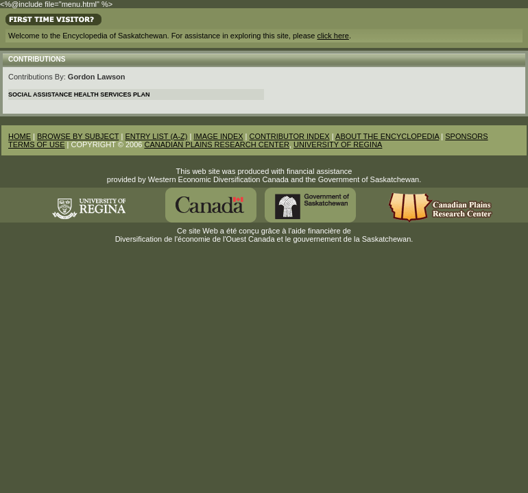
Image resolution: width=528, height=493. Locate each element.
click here (332, 35)
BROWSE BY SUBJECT (78, 136)
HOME (19, 136)
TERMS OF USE (36, 144)
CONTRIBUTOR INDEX (290, 136)
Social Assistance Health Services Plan (79, 94)
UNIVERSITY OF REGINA (337, 144)
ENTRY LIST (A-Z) (156, 136)
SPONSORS (466, 136)
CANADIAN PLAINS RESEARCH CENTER (216, 144)
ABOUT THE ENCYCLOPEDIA (387, 136)
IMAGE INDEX (218, 136)
